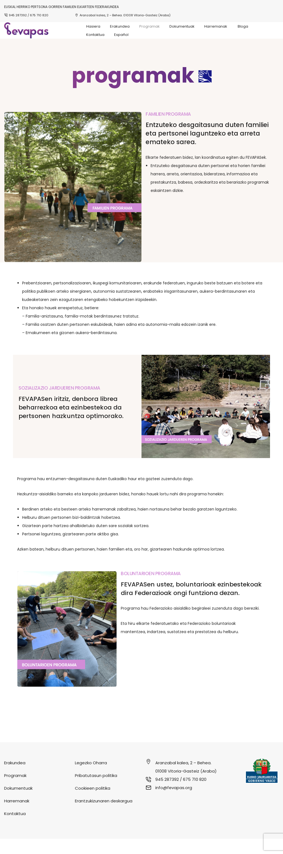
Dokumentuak (182, 26)
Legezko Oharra (91, 778)
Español (121, 34)
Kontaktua (95, 34)
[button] (141, 90)
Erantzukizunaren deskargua (103, 816)
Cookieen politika (92, 803)
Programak (149, 26)
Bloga (243, 26)
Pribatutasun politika (96, 791)
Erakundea (120, 26)
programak (133, 90)
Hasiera (93, 26)
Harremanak (216, 26)
